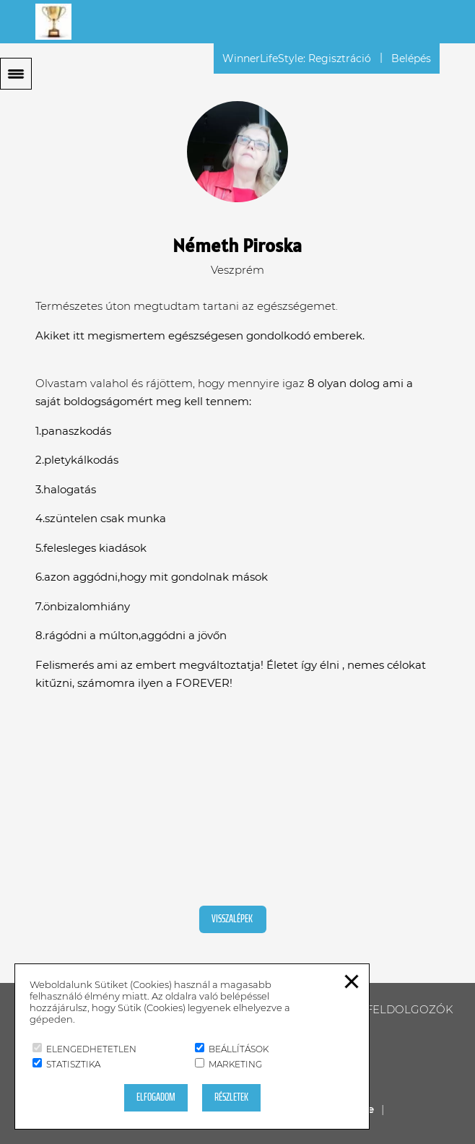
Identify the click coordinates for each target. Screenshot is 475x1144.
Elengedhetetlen (84, 1049)
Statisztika (66, 1064)
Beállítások (232, 1049)
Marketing (228, 1064)
